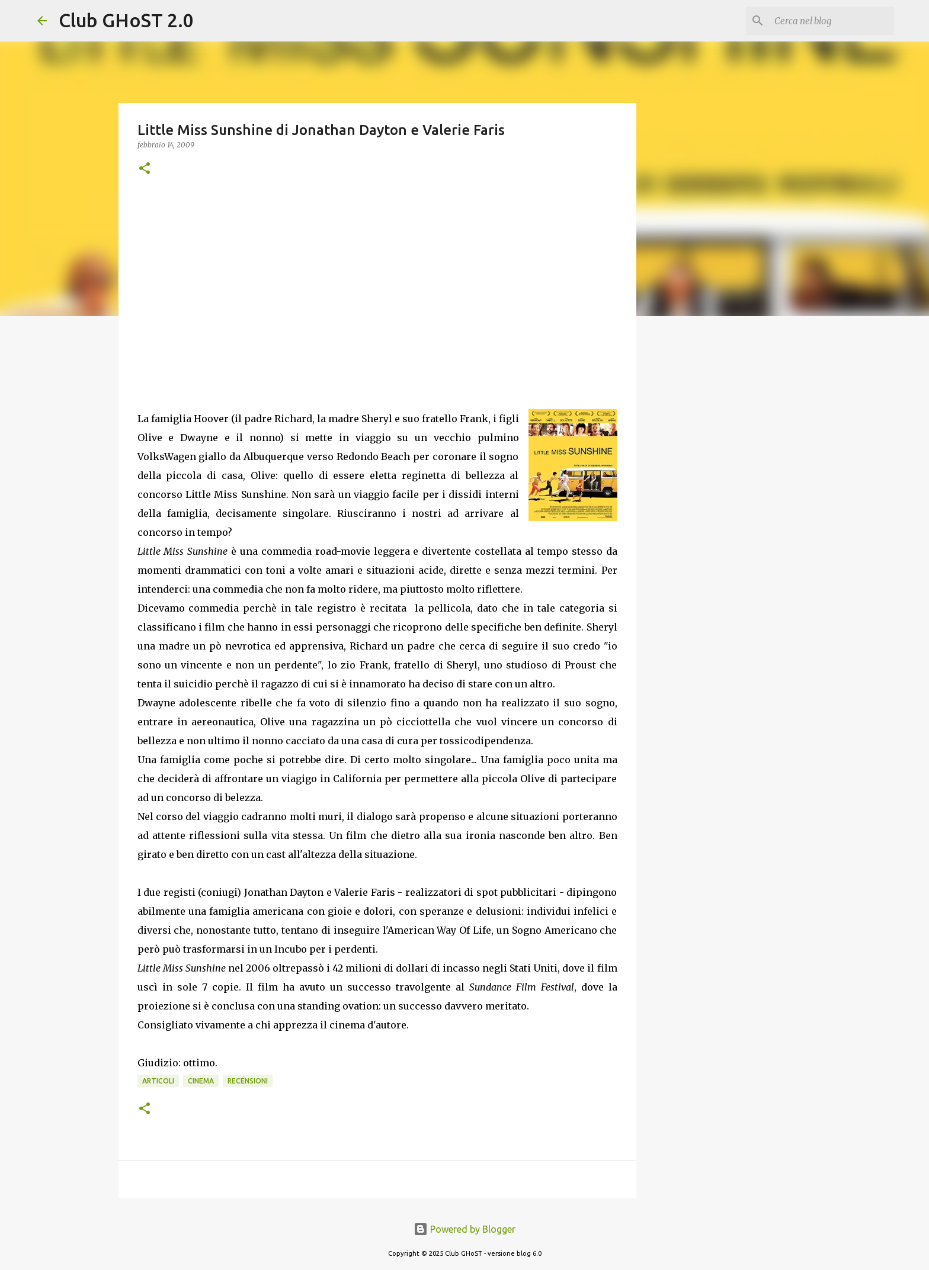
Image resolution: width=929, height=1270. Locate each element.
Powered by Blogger (464, 1229)
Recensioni (248, 1081)
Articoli (158, 1081)
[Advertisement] (377, 283)
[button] (144, 169)
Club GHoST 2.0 (126, 20)
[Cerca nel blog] (832, 21)
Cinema (201, 1081)
